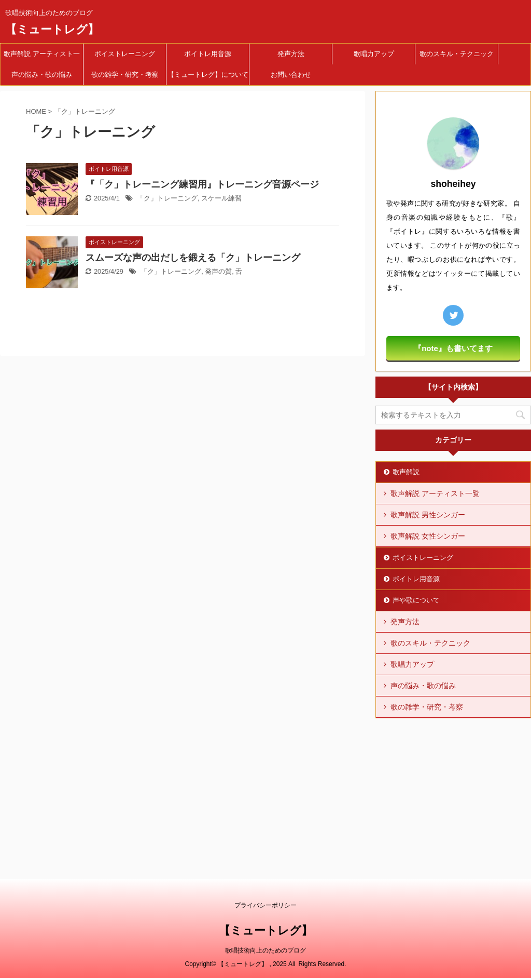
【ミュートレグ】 (52, 29)
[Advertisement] (453, 788)
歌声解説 (406, 472)
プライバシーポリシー (265, 905)
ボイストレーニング (124, 54)
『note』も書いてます (453, 348)
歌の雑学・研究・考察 (125, 74)
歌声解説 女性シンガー (427, 536)
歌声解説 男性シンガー (427, 515)
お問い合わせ (291, 74)
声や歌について (416, 600)
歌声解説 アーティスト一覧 (42, 57)
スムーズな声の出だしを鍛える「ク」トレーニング (193, 257)
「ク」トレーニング (167, 198)
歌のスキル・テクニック (457, 54)
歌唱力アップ (374, 54)
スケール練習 (221, 198)
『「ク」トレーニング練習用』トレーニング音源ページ (202, 184)
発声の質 (218, 271)
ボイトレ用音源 (207, 54)
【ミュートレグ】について (207, 74)
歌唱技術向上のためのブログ (265, 950)
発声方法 (290, 54)
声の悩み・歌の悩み (41, 74)
